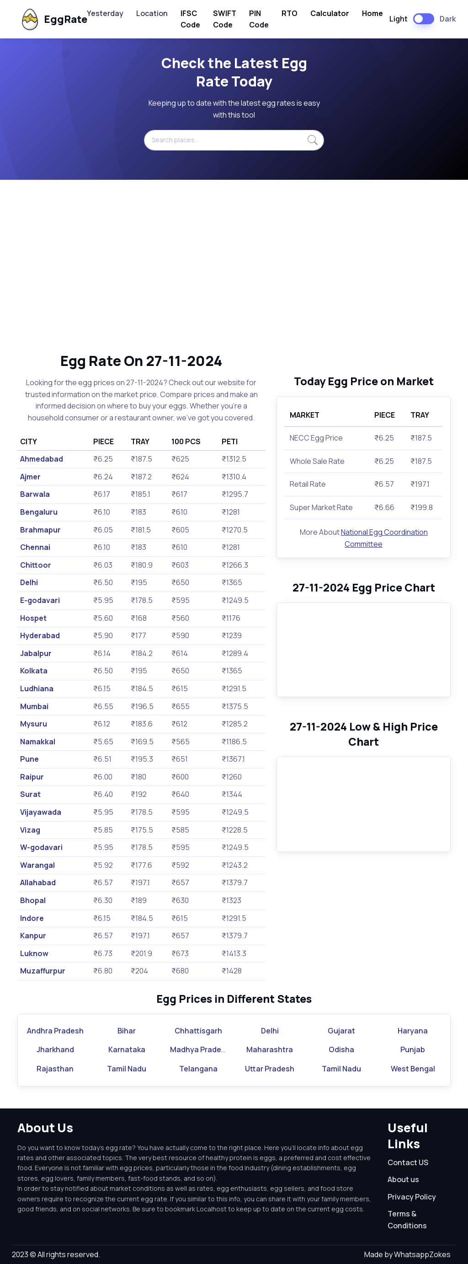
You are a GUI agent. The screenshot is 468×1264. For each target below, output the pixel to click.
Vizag (30, 830)
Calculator (329, 13)
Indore (32, 918)
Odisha (341, 1049)
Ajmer (30, 477)
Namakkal (37, 742)
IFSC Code (190, 19)
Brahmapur (40, 530)
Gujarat (341, 1031)
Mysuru (33, 724)
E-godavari (40, 600)
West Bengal (413, 1069)
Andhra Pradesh (55, 1031)
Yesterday (105, 13)
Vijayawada (40, 812)
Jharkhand (55, 1049)
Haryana (413, 1031)
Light (398, 19)
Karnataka (126, 1049)
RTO (290, 13)
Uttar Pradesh (269, 1069)
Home (372, 13)
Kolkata (34, 671)
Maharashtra (269, 1049)
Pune (29, 759)
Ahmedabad (41, 459)
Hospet (33, 618)
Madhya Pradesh (200, 1049)
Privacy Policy (412, 1197)
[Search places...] (234, 140)
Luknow (34, 953)
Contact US (408, 1162)
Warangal (37, 865)
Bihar (126, 1031)
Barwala (35, 494)
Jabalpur (36, 653)
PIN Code (259, 19)
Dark (448, 19)
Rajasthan (55, 1069)
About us (403, 1179)
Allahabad (38, 882)
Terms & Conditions (407, 1220)
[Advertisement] (234, 266)
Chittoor (35, 565)
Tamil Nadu (126, 1069)
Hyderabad (40, 635)
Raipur (32, 777)
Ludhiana (36, 688)
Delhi (29, 582)
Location (152, 13)
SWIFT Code (224, 19)
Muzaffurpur (42, 971)
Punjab (412, 1049)
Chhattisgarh (198, 1031)
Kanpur (33, 936)
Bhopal (33, 900)
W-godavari (41, 847)
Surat (30, 794)
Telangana (198, 1069)
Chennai (35, 547)
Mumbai (34, 706)
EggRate (46, 19)
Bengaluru (39, 512)
